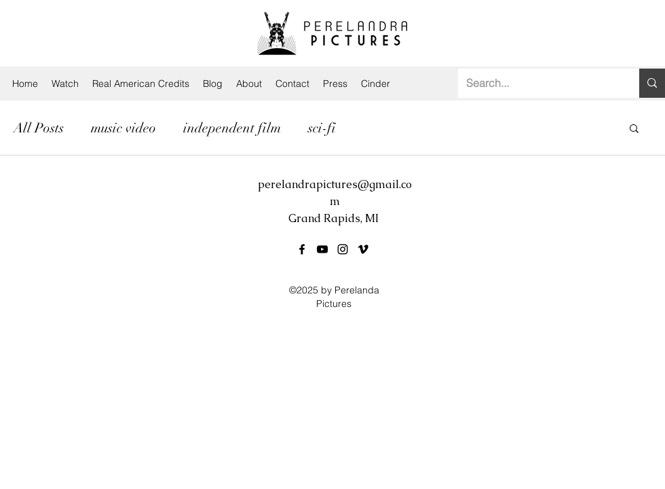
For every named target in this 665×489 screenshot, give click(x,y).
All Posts (39, 128)
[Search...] (538, 83)
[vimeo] (363, 249)
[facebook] (302, 249)
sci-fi (322, 128)
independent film (232, 128)
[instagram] (342, 249)
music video (123, 128)
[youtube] (322, 249)
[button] (634, 129)
